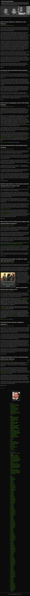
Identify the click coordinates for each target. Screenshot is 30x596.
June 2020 (12, 492)
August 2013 (12, 577)
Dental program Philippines (15, 422)
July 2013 (12, 578)
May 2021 (12, 481)
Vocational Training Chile (14, 435)
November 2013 (13, 574)
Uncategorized (13, 449)
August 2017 (12, 527)
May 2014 (12, 568)
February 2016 (13, 546)
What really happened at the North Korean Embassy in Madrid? (15, 461)
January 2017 (13, 535)
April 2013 (12, 581)
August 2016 (12, 540)
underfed (13, 137)
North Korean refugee (14, 446)
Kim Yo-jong (8, 283)
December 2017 (13, 523)
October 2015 (13, 550)
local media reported (7, 208)
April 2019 (12, 507)
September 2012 (13, 588)
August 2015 (12, 552)
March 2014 (12, 570)
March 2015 (12, 557)
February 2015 (13, 558)
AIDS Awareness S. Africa (14, 417)
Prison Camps (13, 447)
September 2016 (13, 539)
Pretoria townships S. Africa (15, 431)
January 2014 (13, 572)
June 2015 (12, 554)
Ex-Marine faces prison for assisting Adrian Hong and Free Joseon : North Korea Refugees (15, 458)
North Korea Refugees (7, 1)
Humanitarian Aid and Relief (15, 442)
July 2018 (12, 516)
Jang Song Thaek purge (14, 443)
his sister (19, 165)
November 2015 (13, 549)
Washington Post (5, 142)
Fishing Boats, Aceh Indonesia (15, 425)
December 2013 (13, 573)
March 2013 (12, 582)
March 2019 (12, 508)
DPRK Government (13, 441)
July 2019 (12, 504)
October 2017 (13, 525)
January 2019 (13, 510)
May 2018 (12, 518)
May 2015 (12, 555)
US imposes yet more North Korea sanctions (13, 70)
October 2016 (13, 538)
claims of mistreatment (4, 372)
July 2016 (12, 541)
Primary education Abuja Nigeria (15, 432)
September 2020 (13, 489)
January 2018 (13, 522)
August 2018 (12, 515)
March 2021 (12, 483)
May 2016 (12, 543)
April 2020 (12, 494)
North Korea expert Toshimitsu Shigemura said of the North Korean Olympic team (13, 245)
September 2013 (13, 576)
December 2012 (13, 585)
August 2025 (12, 477)
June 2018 (12, 517)
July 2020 (12, 491)
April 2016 (12, 544)
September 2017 (13, 526)
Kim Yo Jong (12, 445)
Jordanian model (3, 307)
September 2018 (13, 514)
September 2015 (13, 551)
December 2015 (13, 548)
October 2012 (13, 587)
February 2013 (13, 583)
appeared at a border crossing (5, 213)
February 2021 (13, 484)
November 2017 (13, 524)
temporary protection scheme (24, 299)
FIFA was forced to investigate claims (15, 242)
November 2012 (13, 586)
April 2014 (12, 569)
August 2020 (12, 490)
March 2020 (12, 495)
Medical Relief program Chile (15, 430)
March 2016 (12, 545)
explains (26, 127)
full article (4, 319)
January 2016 (13, 547)
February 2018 (13, 521)
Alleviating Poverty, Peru (14, 418)
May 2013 (12, 580)
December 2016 (13, 536)
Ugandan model (15, 315)
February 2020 (13, 496)
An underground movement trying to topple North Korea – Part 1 (15, 467)
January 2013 (13, 584)
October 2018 (13, 513)
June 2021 (12, 480)
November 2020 (13, 487)
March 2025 (12, 478)
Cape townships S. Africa (14, 419)
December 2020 (13, 486)
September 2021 (13, 479)
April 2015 (12, 556)
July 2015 (12, 553)
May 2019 (12, 506)
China (11, 440)
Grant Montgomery (11, 25)
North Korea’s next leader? (15, 404)
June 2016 (12, 542)
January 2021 (13, 485)
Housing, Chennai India (14, 427)
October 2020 (13, 488)
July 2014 (12, 566)
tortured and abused (3, 137)
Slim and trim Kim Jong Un (15, 407)
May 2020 (12, 493)
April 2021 (12, 482)
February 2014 (13, 571)
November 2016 (13, 537)
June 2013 (12, 579)
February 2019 (13, 509)
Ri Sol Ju (12, 448)
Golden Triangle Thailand (14, 426)
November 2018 (13, 512)
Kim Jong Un (12, 444)
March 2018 (12, 520)
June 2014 (12, 567)
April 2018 (12, 519)
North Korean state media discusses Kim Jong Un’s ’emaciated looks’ (14, 409)
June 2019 (12, 505)
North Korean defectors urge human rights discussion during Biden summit (15, 412)
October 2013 (13, 575)
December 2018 (13, 511)
